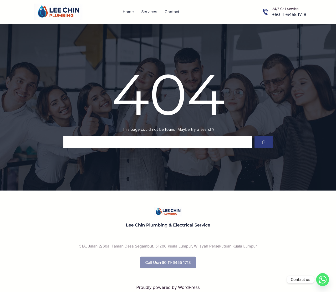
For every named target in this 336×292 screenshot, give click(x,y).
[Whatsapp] (322, 279)
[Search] (264, 142)
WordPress (189, 287)
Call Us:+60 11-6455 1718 (168, 266)
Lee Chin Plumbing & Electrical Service (168, 225)
